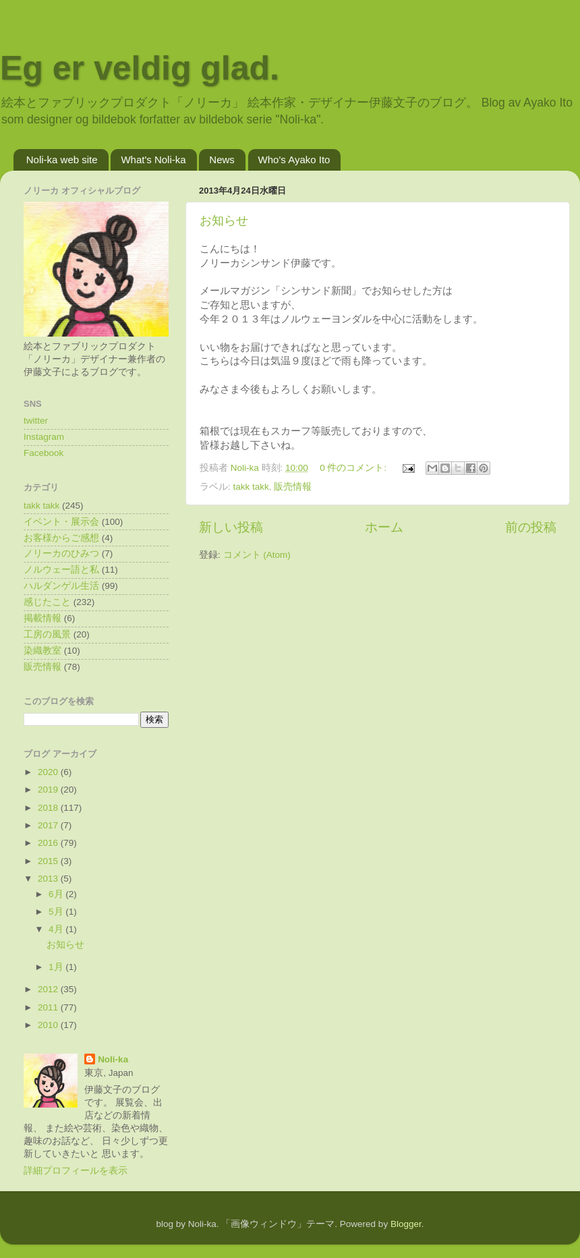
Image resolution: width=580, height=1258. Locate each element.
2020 (49, 772)
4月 (57, 929)
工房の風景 (47, 634)
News (222, 159)
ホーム (384, 527)
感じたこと (47, 602)
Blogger (406, 1224)
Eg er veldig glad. (139, 68)
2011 (49, 1007)
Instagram (44, 437)
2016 (49, 843)
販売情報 (293, 487)
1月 (57, 967)
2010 (49, 1025)
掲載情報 (42, 618)
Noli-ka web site (62, 159)
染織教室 (42, 651)
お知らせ (224, 220)
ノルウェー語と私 (61, 570)
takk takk (251, 487)
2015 (49, 861)
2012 (49, 989)
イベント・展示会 (61, 522)
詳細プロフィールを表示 (75, 1171)
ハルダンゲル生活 (61, 586)
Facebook (43, 453)
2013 (49, 879)
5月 (57, 912)
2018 (49, 808)
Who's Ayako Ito (294, 159)
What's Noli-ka (153, 159)
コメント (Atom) (257, 555)
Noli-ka (113, 1059)
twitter (36, 421)
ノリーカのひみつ (61, 553)
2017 (49, 825)
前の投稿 (530, 527)
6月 (57, 894)
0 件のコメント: (354, 468)
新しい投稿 (231, 527)
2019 (49, 789)
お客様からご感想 (61, 538)
